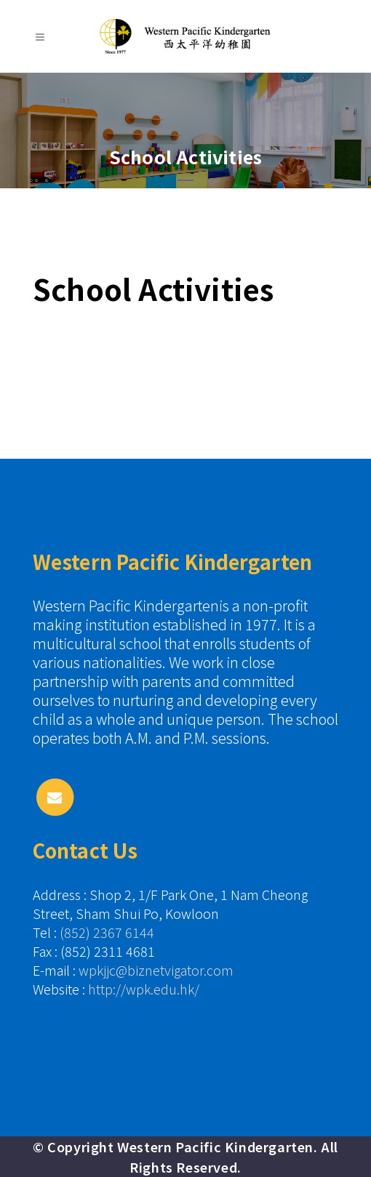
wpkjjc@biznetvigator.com (156, 969)
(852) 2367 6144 (107, 932)
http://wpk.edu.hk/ (143, 988)
